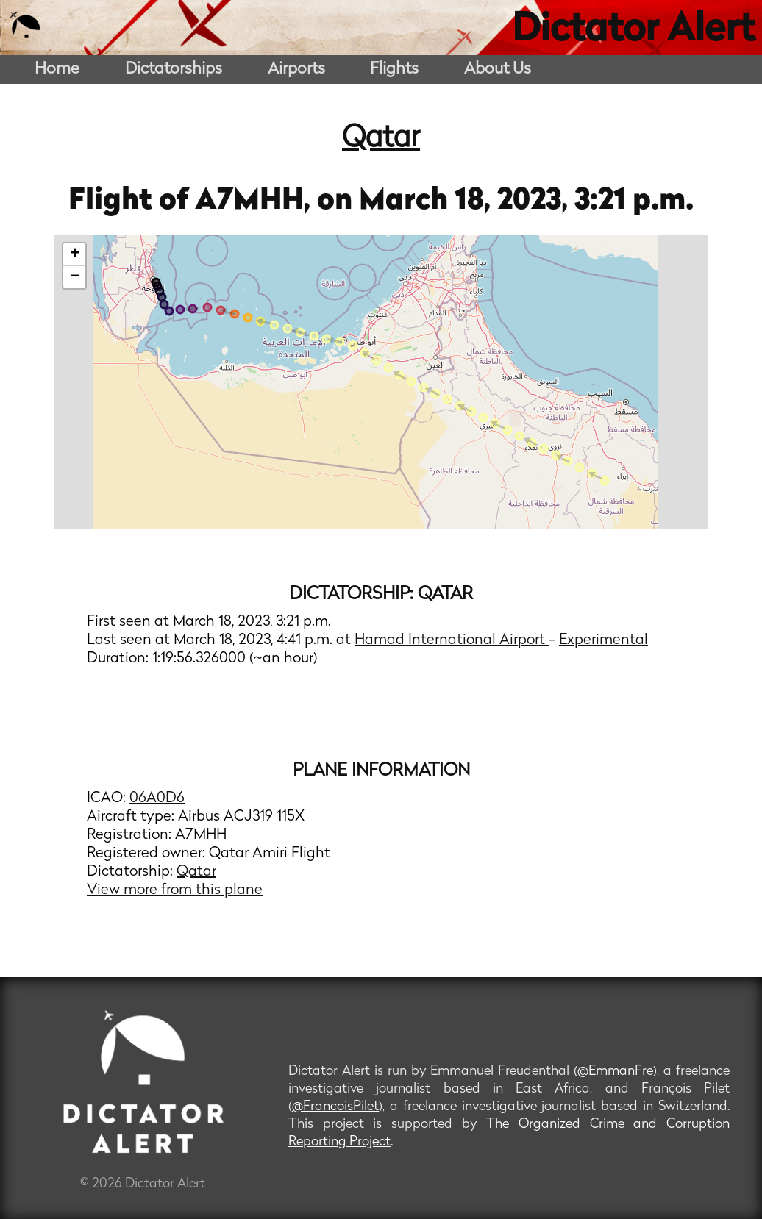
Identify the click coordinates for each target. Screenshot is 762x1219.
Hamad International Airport (452, 640)
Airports (296, 69)
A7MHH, (256, 201)
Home (57, 69)
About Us (497, 69)
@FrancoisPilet (335, 1107)
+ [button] (74, 254)
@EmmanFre (615, 1072)
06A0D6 (157, 798)
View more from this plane (175, 890)
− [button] (74, 277)
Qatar (381, 139)
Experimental (603, 640)
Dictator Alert (633, 31)
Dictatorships (173, 69)
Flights (394, 69)
